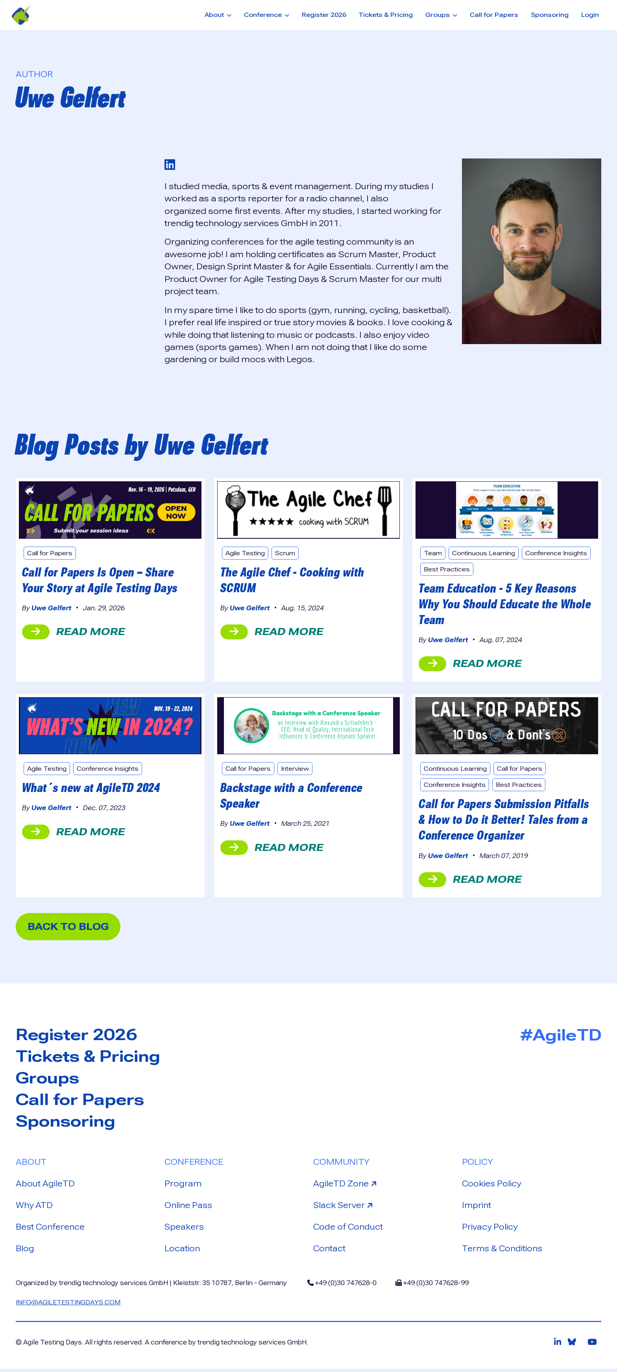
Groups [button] (438, 14)
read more (74, 632)
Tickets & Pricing (385, 14)
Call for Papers (494, 14)
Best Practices (521, 569)
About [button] (215, 14)
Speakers (184, 1229)
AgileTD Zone (346, 1185)
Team (433, 553)
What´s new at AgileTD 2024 (92, 788)
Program (183, 1186)
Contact (329, 1251)
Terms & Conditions (503, 1251)
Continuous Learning (485, 553)
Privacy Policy (490, 1229)
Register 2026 (324, 14)
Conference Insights (456, 569)
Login (590, 14)
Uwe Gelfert (51, 608)
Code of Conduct (348, 1229)
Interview (296, 769)
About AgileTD (45, 1186)
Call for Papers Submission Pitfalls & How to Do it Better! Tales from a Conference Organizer (504, 820)
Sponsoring (550, 14)
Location (182, 1251)
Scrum (287, 553)
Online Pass (188, 1208)
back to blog (71, 928)
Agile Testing (245, 553)
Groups (48, 1080)
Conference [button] (263, 14)
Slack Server (345, 1207)
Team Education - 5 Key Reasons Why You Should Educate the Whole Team (505, 605)
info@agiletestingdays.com (69, 1305)
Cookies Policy (492, 1186)
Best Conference (51, 1229)
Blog (25, 1251)
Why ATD (34, 1208)
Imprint (476, 1208)
